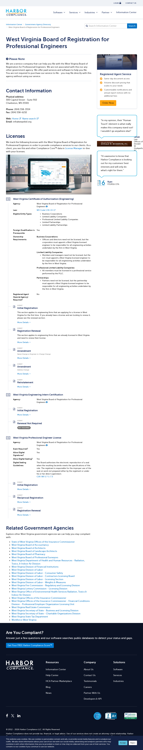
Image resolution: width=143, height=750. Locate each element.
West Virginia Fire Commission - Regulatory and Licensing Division (46, 585)
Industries (91, 12)
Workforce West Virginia (24, 620)
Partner (107, 12)
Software (59, 12)
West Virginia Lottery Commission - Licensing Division (39, 588)
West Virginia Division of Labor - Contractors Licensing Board (43, 576)
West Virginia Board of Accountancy (30, 545)
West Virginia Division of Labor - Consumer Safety (37, 573)
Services (75, 12)
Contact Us (89, 675)
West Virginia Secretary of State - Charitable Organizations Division (46, 613)
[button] (47, 206)
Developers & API (93, 699)
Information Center (126, 12)
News (48, 693)
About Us (88, 669)
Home (16, 118)
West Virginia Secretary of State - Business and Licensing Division (45, 610)
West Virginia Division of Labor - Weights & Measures (39, 582)
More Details (23, 322)
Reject (132, 743)
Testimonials (90, 681)
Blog (48, 687)
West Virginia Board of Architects (28, 548)
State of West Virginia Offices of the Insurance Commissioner (43, 542)
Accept (123, 743)
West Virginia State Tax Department (30, 616)
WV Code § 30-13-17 (46, 210)
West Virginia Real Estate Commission (31, 607)
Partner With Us (92, 693)
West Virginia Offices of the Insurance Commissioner (39, 598)
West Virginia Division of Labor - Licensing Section (37, 579)
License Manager (73, 148)
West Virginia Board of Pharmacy (28, 554)
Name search (30, 118)
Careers (88, 687)
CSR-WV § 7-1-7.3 (45, 476)
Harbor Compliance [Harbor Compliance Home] (16, 12)
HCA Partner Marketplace (59, 681)
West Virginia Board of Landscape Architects (34, 551)
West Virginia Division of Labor (27, 570)
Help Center (52, 675)
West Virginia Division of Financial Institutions (35, 567)
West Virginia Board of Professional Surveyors (35, 557)
